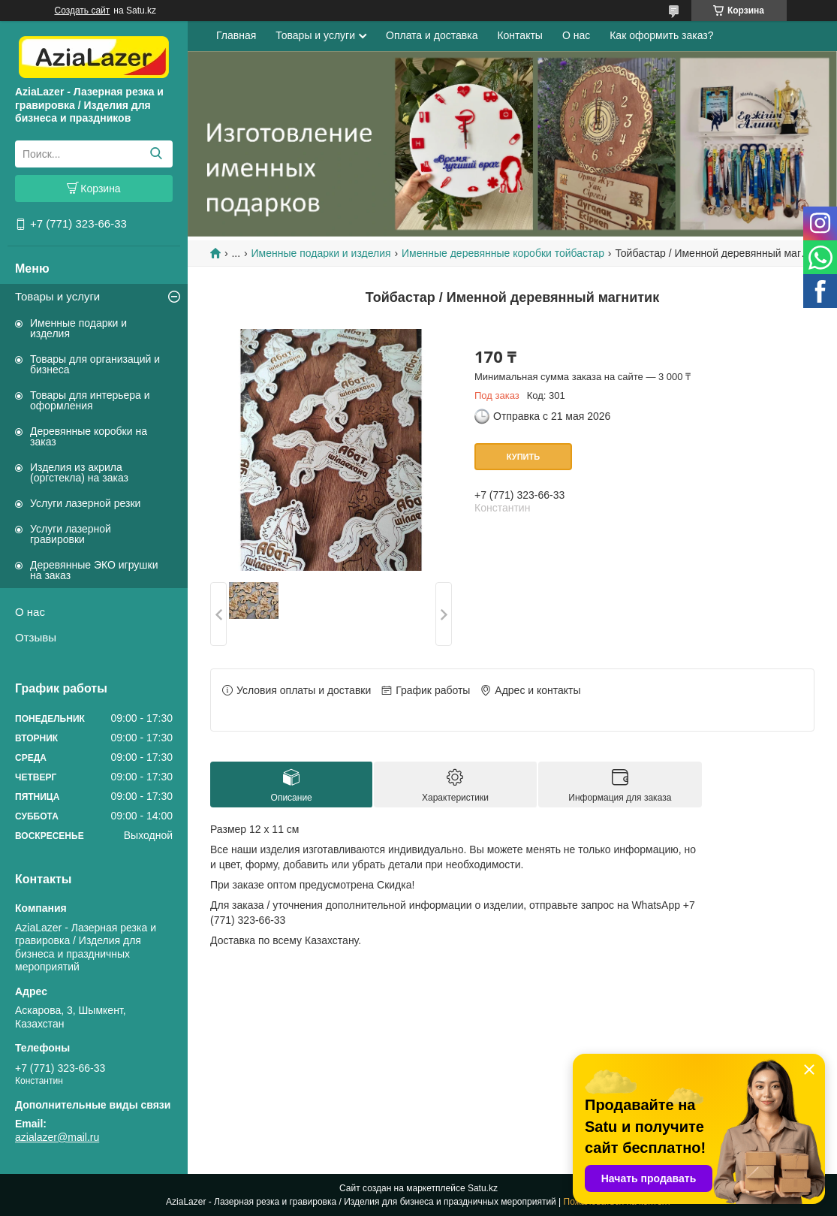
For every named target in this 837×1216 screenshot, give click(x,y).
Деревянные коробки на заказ (88, 436)
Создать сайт (82, 10)
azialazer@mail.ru (57, 1137)
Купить (523, 456)
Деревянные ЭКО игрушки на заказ (94, 570)
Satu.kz (483, 1188)
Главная (236, 35)
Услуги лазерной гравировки (70, 534)
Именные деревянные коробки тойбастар (503, 253)
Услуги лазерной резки (85, 503)
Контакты (519, 35)
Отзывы (35, 637)
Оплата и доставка (431, 35)
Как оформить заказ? (661, 35)
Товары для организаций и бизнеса (95, 364)
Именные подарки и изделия (78, 328)
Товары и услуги (57, 296)
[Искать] (156, 153)
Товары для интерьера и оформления (90, 400)
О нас (30, 611)
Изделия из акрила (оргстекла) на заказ (79, 472)
